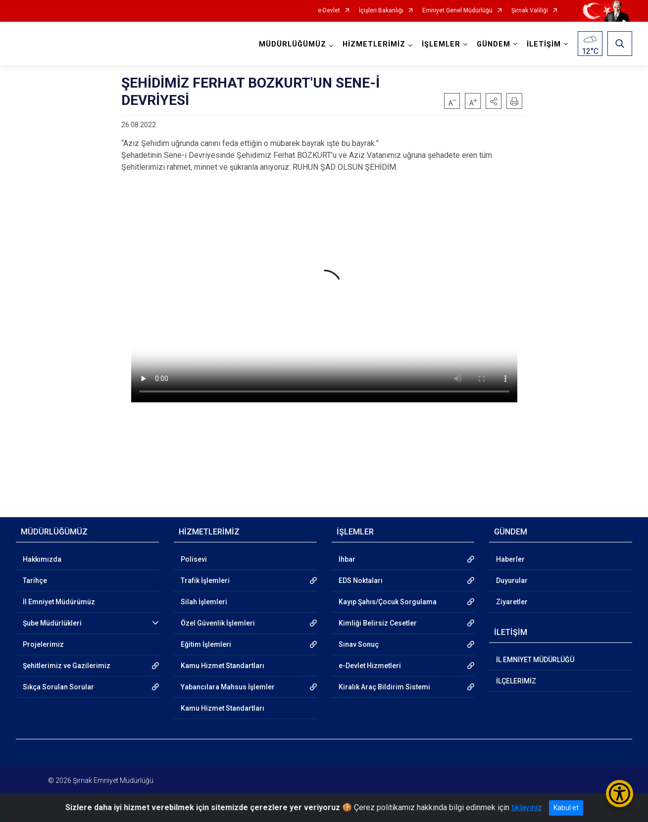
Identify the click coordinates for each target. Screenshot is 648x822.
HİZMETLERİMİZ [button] (374, 44)
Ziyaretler (512, 602)
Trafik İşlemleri (205, 580)
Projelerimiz (43, 644)
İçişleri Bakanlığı (381, 10)
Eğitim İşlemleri (206, 644)
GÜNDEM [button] (493, 44)
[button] (493, 101)
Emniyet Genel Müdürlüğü (457, 10)
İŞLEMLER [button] (441, 44)
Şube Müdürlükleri (52, 623)
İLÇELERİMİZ (516, 681)
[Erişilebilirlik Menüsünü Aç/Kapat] (619, 793)
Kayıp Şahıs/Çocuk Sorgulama (388, 602)
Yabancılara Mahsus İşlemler (228, 687)
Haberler (510, 559)
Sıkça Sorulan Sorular (58, 687)
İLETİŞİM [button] (544, 44)
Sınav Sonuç (359, 644)
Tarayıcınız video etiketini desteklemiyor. (324, 293)
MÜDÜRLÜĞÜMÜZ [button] (292, 44)
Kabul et (566, 808)
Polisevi (194, 559)
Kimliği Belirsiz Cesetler (378, 623)
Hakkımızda (42, 559)
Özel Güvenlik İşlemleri (218, 623)
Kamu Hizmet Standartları (222, 666)
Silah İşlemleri (204, 602)
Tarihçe (35, 580)
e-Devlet (329, 10)
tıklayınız (526, 807)
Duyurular (512, 580)
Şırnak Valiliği (529, 10)
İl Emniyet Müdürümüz (59, 602)
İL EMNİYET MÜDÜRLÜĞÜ (535, 660)
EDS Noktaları (361, 580)
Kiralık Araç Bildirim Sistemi (384, 687)
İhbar (347, 559)
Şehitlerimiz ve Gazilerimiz (66, 666)
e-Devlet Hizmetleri (370, 666)
